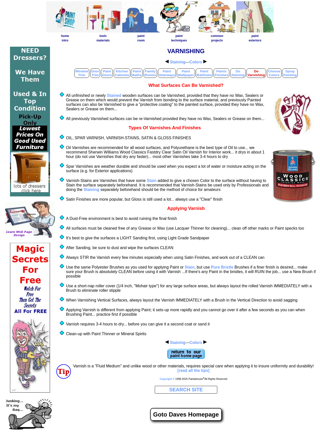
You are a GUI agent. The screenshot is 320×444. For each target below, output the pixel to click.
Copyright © (167, 379)
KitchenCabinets (122, 73)
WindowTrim (81, 73)
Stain (151, 180)
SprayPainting (290, 73)
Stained (114, 95)
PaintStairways (167, 73)
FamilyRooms (150, 73)
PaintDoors (107, 73)
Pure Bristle (222, 267)
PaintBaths (137, 73)
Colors (196, 62)
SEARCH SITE (186, 389)
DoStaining (238, 73)
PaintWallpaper (186, 73)
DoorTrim (95, 73)
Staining (178, 62)
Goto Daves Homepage (186, 414)
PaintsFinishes (221, 73)
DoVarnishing (256, 73)
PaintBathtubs (204, 73)
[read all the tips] (194, 370)
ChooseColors (274, 73)
